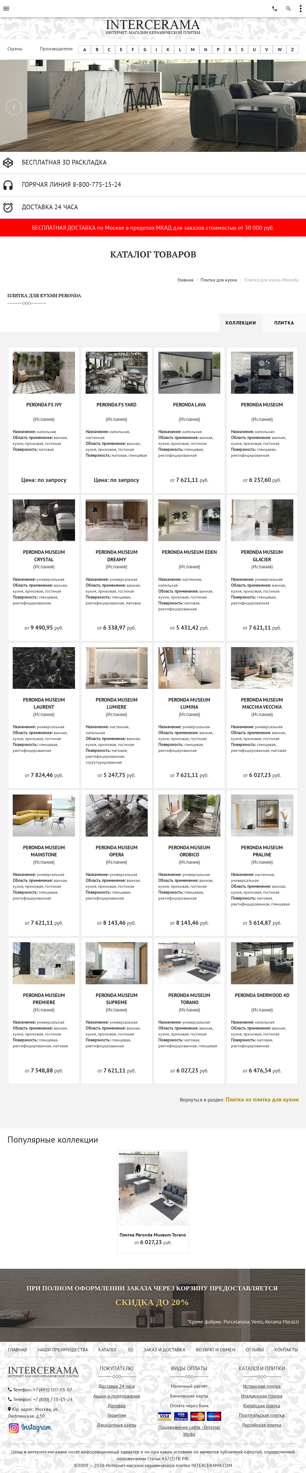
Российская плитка (261, 1425)
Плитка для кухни (219, 280)
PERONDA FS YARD (116, 404)
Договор (117, 1405)
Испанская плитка (262, 1386)
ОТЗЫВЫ (255, 1350)
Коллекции (241, 323)
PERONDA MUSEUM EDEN (189, 552)
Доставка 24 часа (117, 1386)
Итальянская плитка (261, 1396)
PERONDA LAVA (189, 404)
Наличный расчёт (189, 1386)
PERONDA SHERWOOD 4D (262, 995)
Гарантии (117, 1415)
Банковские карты (189, 1396)
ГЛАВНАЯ (17, 1350)
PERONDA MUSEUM (262, 404)
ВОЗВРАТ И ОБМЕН (215, 1350)
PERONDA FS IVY (44, 404)
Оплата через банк (189, 1405)
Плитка (284, 323)
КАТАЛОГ (107, 1350)
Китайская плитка (261, 1405)
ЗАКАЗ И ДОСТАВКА (164, 1350)
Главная (185, 280)
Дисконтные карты (116, 1425)
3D (130, 1350)
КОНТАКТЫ (286, 1350)
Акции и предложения (116, 1396)
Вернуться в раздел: (239, 1099)
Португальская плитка (261, 1415)
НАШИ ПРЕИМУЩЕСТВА (63, 1350)
